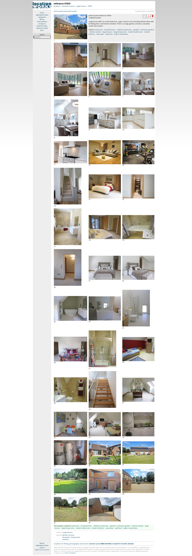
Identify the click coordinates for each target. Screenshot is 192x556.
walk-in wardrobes (121, 34)
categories (42, 17)
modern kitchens (98, 528)
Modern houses (68, 535)
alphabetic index (42, 15)
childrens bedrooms (124, 30)
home (42, 13)
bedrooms (99, 30)
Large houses (67, 532)
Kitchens (65, 539)
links (42, 30)
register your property (42, 550)
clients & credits (42, 28)
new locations (42, 21)
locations (57, 6)
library (42, 19)
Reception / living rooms (71, 537)
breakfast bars (109, 30)
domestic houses (68, 6)
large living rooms (120, 32)
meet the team (42, 26)
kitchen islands (95, 32)
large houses (81, 6)
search (42, 547)
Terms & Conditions (70, 553)
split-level (109, 34)
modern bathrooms (135, 32)
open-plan (100, 34)
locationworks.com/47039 (144, 11)
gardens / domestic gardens (143, 30)
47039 (90, 6)
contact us (42, 24)
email (115, 544)
